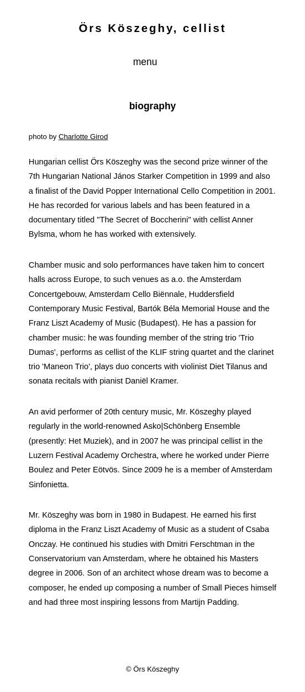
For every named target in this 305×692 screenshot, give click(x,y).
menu (146, 61)
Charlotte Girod (83, 136)
